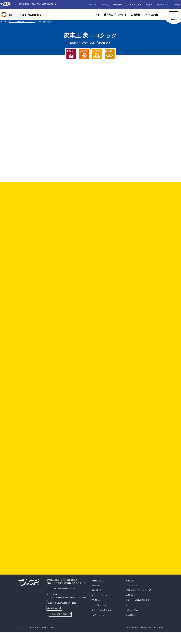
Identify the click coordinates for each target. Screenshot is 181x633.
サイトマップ (23, 627)
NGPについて (93, 4)
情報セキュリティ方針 (38, 627)
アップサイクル (162, 4)
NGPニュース (98, 615)
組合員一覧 (118, 4)
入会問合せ (131, 615)
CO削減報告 (151, 14)
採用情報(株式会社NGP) (136, 590)
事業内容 (106, 4)
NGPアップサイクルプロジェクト (22, 22)
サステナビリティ (133, 4)
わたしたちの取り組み (102, 610)
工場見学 (148, 4)
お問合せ (176, 4)
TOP (5, 22)
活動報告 (135, 14)
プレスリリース (133, 585)
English (51, 627)
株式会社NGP (52, 608)
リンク (129, 605)
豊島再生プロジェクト (115, 14)
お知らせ (130, 580)
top (98, 14)
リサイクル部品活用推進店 (138, 600)
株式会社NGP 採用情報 (59, 614)
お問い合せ (131, 595)
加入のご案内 (132, 610)
